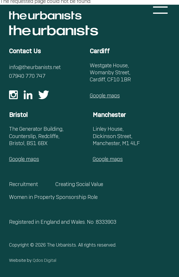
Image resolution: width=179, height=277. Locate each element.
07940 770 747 (27, 76)
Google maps (105, 95)
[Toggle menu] (160, 10)
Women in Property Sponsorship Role (53, 197)
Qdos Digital (44, 260)
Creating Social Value (79, 184)
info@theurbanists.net (35, 67)
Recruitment (23, 184)
